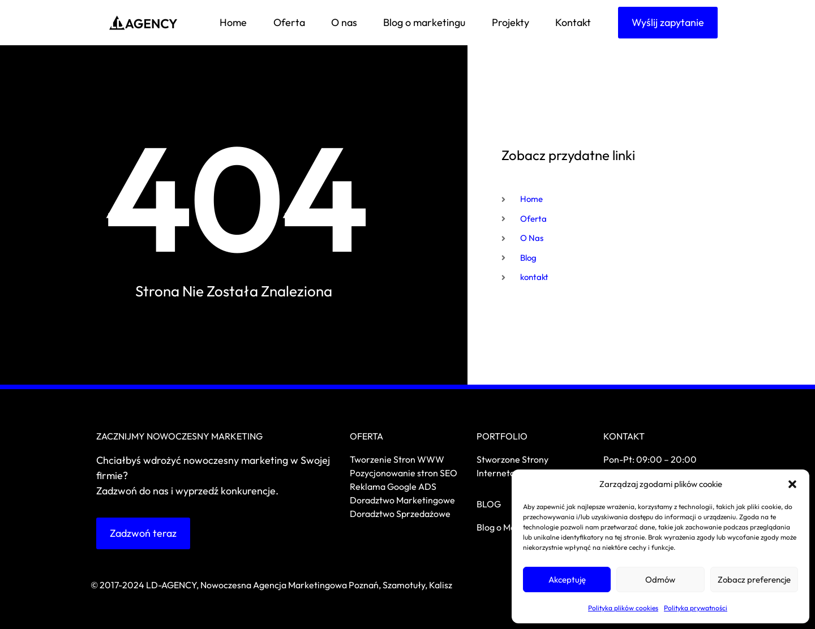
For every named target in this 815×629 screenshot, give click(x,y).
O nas (344, 22)
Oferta (289, 22)
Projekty (510, 22)
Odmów (660, 579)
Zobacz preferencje (754, 579)
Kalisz (440, 585)
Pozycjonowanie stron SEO (403, 473)
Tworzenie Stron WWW (397, 459)
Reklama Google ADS (393, 486)
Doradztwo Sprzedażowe (401, 513)
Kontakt (573, 22)
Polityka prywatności (695, 608)
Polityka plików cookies (623, 608)
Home (233, 22)
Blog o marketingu (424, 22)
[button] (792, 484)
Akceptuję (567, 579)
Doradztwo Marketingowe (402, 500)
